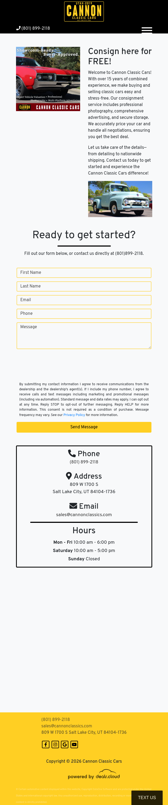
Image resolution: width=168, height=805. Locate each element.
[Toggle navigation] (147, 28)
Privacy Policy (74, 415)
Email (25, 300)
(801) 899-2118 (33, 28)
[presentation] (57, 370)
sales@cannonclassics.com (66, 726)
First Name (30, 272)
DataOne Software (102, 789)
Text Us (147, 797)
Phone (26, 313)
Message (28, 327)
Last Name (30, 286)
